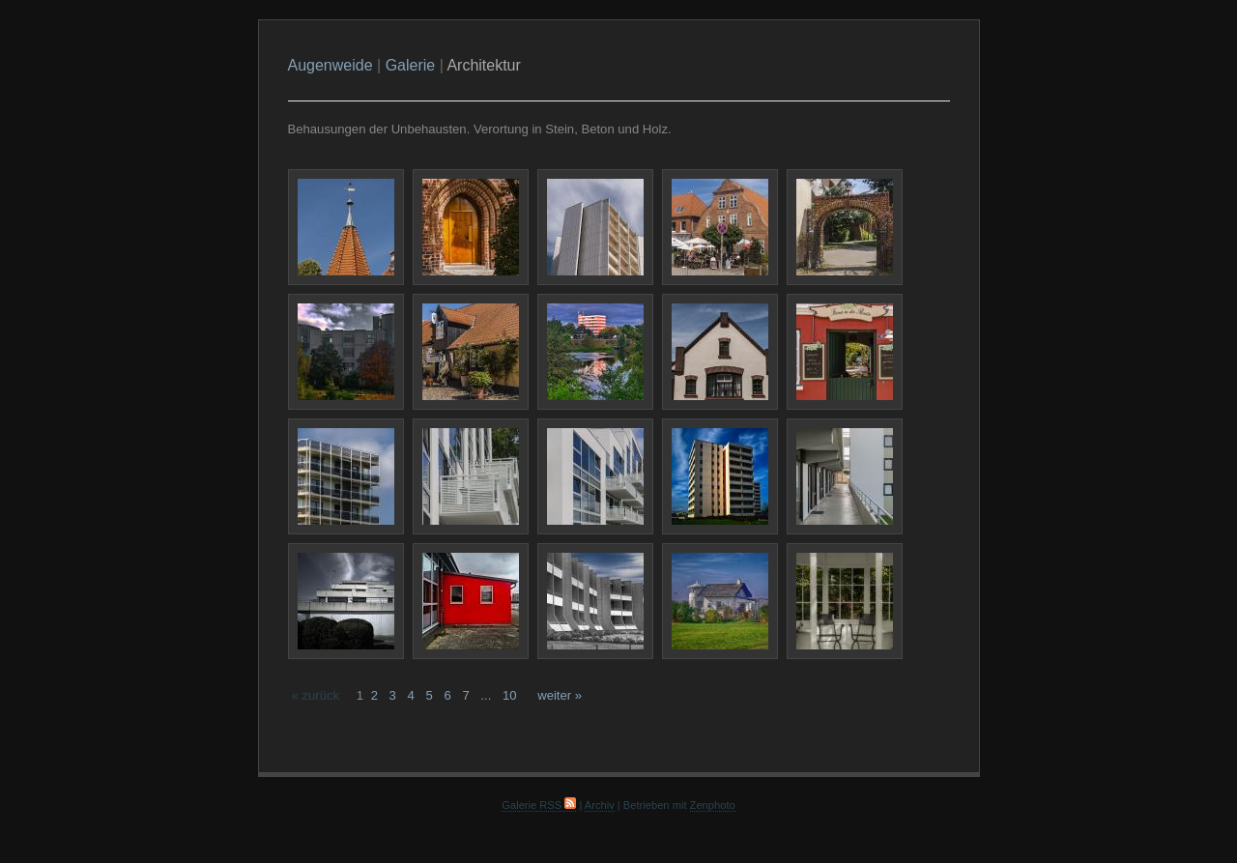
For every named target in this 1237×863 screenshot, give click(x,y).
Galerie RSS (539, 805)
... (485, 695)
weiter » (559, 695)
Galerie (411, 65)
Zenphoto (712, 805)
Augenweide (330, 65)
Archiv (600, 805)
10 (510, 695)
